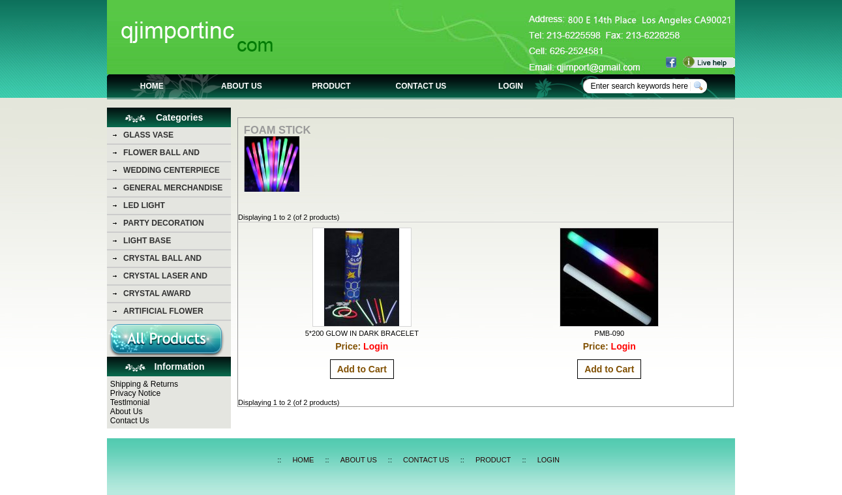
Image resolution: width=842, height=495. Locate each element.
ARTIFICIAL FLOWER (163, 311)
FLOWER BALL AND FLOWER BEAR (161, 154)
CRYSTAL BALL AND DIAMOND (162, 260)
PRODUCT (331, 86)
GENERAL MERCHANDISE (172, 187)
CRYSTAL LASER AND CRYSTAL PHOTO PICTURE (174, 277)
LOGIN (510, 86)
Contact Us (129, 420)
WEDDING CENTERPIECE (171, 170)
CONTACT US (421, 86)
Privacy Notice (135, 393)
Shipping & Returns (144, 384)
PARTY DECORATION (163, 223)
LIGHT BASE (147, 240)
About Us (126, 411)
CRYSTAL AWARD (156, 293)
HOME (152, 86)
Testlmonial (130, 402)
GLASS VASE (148, 135)
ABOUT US (241, 86)
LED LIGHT (144, 205)
